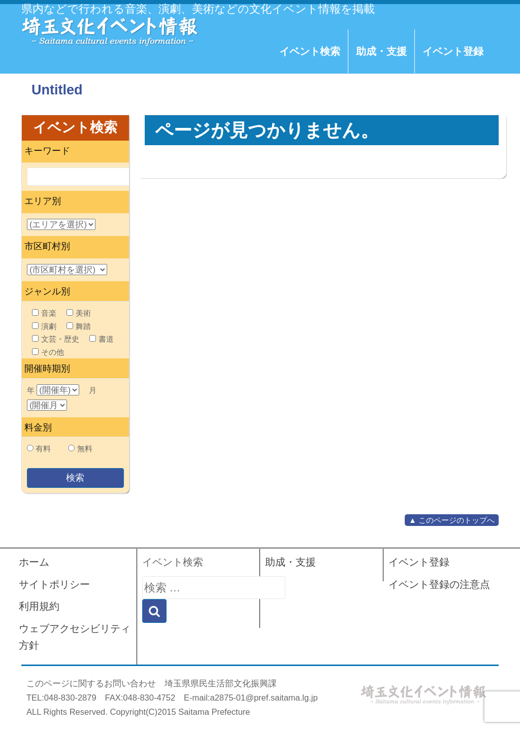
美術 (79, 313)
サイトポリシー (54, 584)
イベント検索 (309, 51)
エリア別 (42, 201)
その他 (48, 352)
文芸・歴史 (55, 339)
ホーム (34, 562)
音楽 (44, 313)
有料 (43, 448)
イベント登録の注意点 (439, 584)
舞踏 (79, 326)
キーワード (47, 151)
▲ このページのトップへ (452, 520)
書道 (101, 339)
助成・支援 (381, 51)
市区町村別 (47, 246)
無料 (84, 448)
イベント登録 (452, 51)
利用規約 (39, 606)
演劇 (44, 326)
